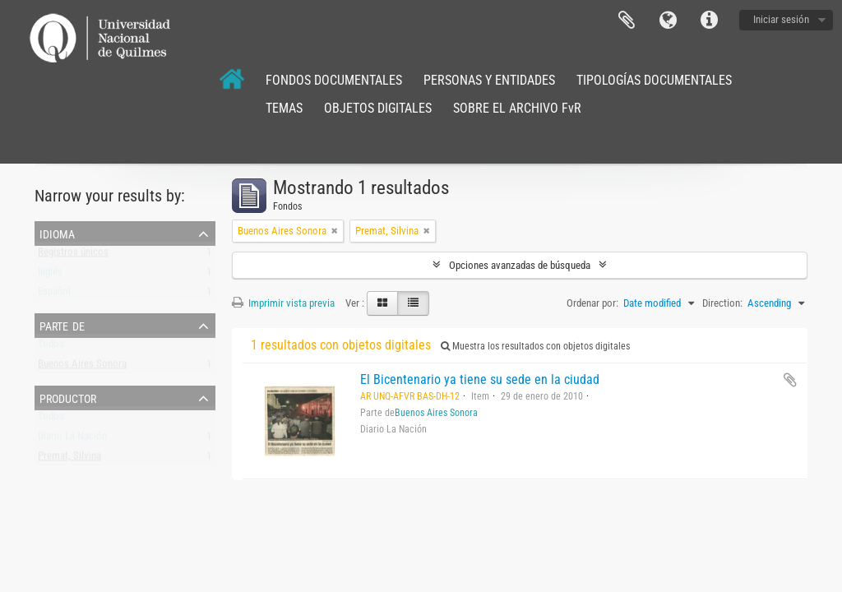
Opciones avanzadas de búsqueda (519, 265)
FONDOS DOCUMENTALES (334, 80)
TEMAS (284, 108)
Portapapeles (626, 20)
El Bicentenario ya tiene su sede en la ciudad (479, 379)
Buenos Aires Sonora (82, 367)
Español (54, 295)
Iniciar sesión (781, 19)
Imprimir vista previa (283, 303)
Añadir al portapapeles (790, 380)
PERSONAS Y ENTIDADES (489, 80)
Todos (51, 347)
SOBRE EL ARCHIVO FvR (517, 108)
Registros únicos (73, 255)
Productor (67, 397)
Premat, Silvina (69, 459)
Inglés (50, 275)
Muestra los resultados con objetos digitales (535, 346)
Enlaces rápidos (708, 20)
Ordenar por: (592, 303)
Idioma (667, 20)
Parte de (62, 325)
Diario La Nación (72, 439)
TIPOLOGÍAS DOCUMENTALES (654, 80)
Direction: (722, 303)
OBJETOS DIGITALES (378, 108)
